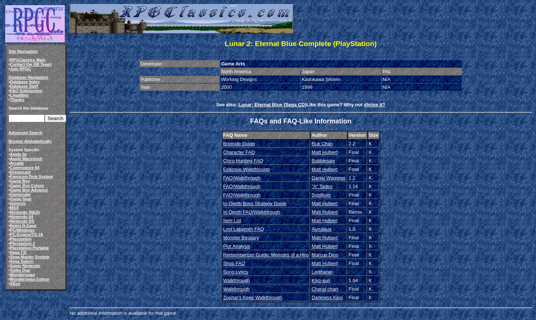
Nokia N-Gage (23, 225)
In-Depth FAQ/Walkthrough (251, 212)
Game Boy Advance (29, 190)
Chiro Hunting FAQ (243, 161)
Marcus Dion (325, 255)
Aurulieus (321, 229)
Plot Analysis (237, 246)
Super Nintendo (25, 266)
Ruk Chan (322, 143)
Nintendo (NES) (25, 212)
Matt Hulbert (325, 152)
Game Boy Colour (27, 185)
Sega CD (18, 252)
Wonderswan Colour (30, 279)
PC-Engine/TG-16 (26, 234)
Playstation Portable (29, 248)
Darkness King (327, 297)
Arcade (17, 163)
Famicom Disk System (31, 176)
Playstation (21, 239)
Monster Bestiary (241, 237)
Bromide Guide (239, 143)
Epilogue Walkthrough (246, 169)
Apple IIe (18, 154)
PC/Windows (22, 230)
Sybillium (321, 195)
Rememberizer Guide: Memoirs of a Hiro (266, 255)
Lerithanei (322, 272)
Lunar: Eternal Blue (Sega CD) (273, 104)
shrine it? (375, 104)
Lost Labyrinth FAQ (243, 229)
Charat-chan (325, 289)
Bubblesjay (323, 161)
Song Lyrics (235, 272)
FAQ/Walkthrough (242, 178)
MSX (14, 208)
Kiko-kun (321, 280)
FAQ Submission (26, 90)
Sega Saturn (22, 261)
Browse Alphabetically (30, 141)
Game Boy (20, 181)
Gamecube (20, 194)
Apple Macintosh (26, 158)
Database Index (25, 82)
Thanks (17, 99)
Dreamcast (20, 172)
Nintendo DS (22, 221)
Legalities (19, 95)
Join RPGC (20, 69)
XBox (15, 283)
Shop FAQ (234, 263)
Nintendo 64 (21, 216)
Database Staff (24, 86)
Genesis (18, 203)
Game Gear (21, 199)
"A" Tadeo (322, 186)
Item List (232, 220)
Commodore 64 (24, 167)
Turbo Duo (20, 270)
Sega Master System (30, 257)
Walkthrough (236, 280)
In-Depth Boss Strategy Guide (255, 203)
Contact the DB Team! (31, 64)
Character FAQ (239, 152)
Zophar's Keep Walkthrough (252, 297)
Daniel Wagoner (328, 178)
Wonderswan (22, 274)
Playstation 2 (22, 243)
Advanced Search (25, 132)
